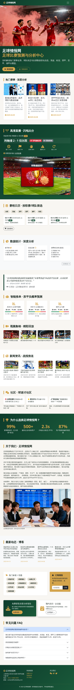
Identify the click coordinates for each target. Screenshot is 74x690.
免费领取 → (17, 612)
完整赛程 (9, 229)
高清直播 (9, 69)
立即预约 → (51, 612)
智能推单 (23, 69)
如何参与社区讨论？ (12, 652)
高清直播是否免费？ (12, 642)
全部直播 (18, 153)
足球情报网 (9, 2)
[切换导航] (68, 3)
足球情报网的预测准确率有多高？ (17, 629)
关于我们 (29, 677)
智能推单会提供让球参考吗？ (15, 658)
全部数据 (66, 264)
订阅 (65, 588)
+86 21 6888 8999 (13, 678)
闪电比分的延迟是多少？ (13, 647)
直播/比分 (29, 673)
